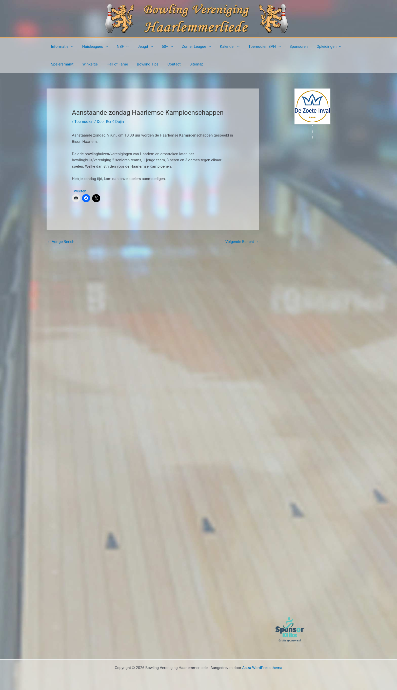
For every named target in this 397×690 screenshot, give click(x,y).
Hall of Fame (114, 64)
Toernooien (83, 121)
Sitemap (189, 64)
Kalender (221, 46)
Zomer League (189, 46)
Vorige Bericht (61, 241)
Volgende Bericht (242, 241)
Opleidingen (317, 46)
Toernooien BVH (255, 46)
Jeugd (140, 46)
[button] (70, 46)
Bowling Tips (143, 64)
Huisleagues (93, 46)
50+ (161, 46)
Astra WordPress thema (262, 667)
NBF (120, 46)
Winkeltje (88, 64)
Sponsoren (288, 46)
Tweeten (79, 191)
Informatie (61, 46)
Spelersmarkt (61, 64)
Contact (168, 64)
